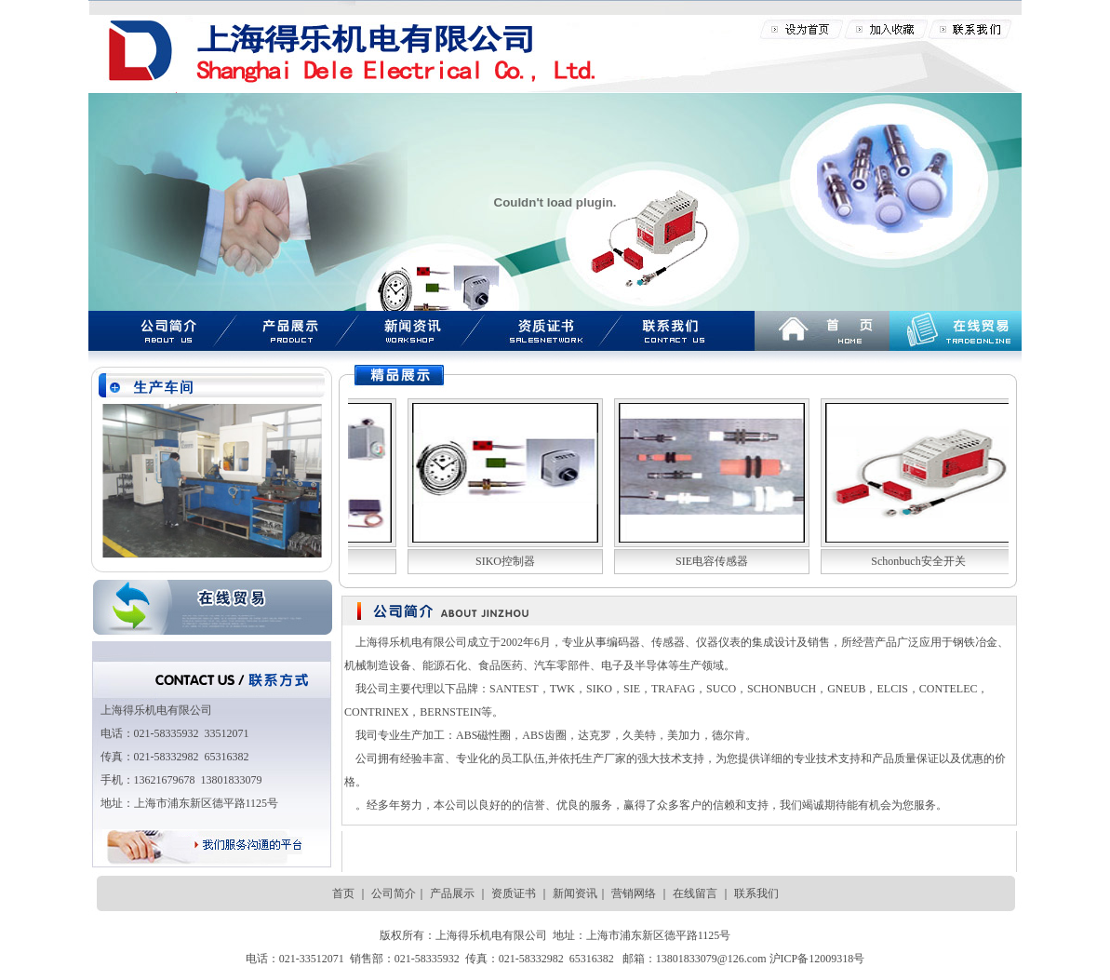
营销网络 (632, 893)
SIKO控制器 (504, 561)
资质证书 (513, 893)
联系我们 (756, 893)
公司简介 (393, 893)
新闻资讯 (575, 893)
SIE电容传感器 (711, 561)
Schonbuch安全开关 (917, 561)
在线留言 (693, 893)
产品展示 (452, 893)
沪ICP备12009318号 (817, 958)
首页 (343, 893)
